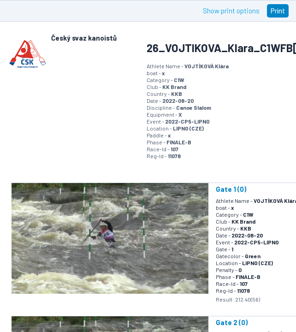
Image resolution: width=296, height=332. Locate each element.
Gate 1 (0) (231, 189)
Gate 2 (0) (232, 322)
